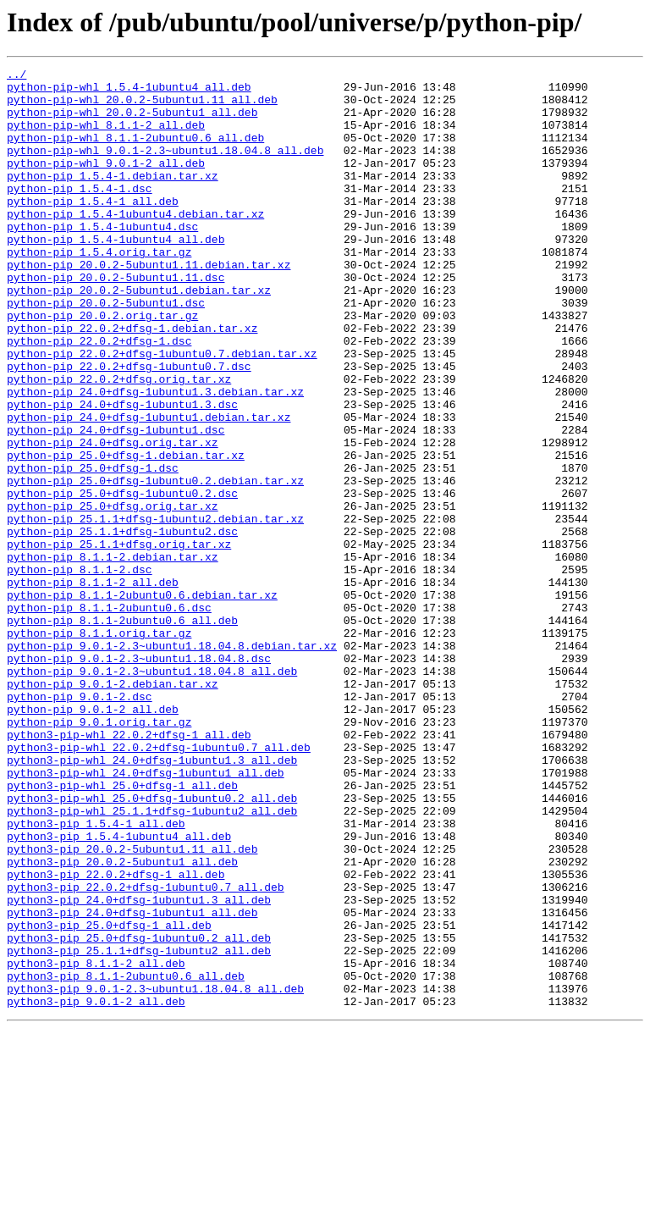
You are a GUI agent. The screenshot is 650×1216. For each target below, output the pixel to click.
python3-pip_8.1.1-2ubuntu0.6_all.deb (126, 1158)
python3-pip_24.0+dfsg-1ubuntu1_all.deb (132, 1082)
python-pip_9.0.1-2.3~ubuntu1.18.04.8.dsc (139, 777)
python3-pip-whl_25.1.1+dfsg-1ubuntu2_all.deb (152, 960)
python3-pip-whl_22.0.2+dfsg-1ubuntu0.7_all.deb (159, 884)
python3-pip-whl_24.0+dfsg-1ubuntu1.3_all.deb (152, 899)
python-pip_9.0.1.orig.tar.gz (99, 853)
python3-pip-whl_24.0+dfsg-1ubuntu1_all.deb (145, 914)
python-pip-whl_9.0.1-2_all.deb (106, 183)
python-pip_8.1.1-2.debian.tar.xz (112, 655)
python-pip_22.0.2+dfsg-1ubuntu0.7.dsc (129, 426)
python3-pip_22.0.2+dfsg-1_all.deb (115, 1036)
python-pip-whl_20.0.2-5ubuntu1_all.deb (132, 122)
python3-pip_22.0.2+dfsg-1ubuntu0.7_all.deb (145, 1051)
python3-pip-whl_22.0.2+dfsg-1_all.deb (129, 868)
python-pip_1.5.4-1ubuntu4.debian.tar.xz (135, 243)
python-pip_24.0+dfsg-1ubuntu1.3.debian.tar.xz (155, 457)
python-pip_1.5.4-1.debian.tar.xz (112, 198)
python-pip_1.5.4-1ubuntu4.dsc (102, 259)
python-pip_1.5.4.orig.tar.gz (99, 289)
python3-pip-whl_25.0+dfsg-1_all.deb (122, 929)
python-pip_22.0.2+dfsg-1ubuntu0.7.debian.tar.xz (162, 411)
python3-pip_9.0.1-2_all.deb (96, 1189)
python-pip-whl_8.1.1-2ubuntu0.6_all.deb (135, 152)
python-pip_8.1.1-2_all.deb (93, 686)
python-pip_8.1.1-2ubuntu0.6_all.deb (122, 731)
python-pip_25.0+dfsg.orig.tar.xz (112, 594)
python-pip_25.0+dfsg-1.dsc (93, 548)
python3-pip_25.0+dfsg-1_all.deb (109, 1097)
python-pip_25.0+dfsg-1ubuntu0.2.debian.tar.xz (155, 564)
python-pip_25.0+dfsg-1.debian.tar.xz (126, 533)
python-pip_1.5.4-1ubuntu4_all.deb (115, 274)
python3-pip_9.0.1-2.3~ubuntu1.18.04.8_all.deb (155, 1173)
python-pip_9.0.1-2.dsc (79, 823)
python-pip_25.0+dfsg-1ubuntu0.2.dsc (122, 579)
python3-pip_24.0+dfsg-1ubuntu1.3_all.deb (139, 1067)
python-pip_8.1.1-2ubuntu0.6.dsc (109, 716)
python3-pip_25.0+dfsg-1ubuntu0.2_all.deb (139, 1112)
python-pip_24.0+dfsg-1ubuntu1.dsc (115, 503)
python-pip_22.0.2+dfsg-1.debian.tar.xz (132, 381)
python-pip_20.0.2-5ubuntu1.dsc (106, 350)
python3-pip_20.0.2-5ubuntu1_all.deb (122, 1021)
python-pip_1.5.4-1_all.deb (93, 228)
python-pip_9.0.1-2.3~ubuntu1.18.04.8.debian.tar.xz (172, 762)
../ (16, 76)
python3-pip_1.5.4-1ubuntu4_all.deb (119, 990)
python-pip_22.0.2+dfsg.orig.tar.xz (119, 442)
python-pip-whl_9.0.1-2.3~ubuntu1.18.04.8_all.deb (165, 167)
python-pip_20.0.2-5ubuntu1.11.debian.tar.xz (148, 304)
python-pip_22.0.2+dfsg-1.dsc (99, 396)
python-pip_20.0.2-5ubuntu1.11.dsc (115, 320)
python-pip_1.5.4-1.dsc (79, 213)
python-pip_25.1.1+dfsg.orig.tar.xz (119, 640)
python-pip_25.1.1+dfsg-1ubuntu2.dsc (122, 625)
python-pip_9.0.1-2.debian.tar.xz (112, 807)
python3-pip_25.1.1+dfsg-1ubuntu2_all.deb (139, 1128)
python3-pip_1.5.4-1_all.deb (96, 975)
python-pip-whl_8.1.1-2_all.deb (106, 137)
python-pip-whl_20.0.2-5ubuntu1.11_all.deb (142, 106)
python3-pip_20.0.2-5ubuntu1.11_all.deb (132, 1006)
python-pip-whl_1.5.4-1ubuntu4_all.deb (129, 91)
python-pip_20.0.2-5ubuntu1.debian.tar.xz (139, 335)
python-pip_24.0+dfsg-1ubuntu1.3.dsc (122, 472)
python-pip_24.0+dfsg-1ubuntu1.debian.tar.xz (148, 487)
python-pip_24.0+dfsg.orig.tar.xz (112, 518)
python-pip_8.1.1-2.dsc (79, 670)
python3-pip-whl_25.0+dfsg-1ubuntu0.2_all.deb (152, 945)
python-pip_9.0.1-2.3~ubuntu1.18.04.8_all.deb (152, 792)
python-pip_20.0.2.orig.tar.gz (102, 365)
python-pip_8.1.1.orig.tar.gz (99, 746)
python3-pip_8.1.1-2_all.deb (96, 1143)
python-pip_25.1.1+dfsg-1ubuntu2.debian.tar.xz (155, 609)
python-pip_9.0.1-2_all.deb (93, 838)
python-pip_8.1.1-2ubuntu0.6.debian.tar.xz (142, 701)
